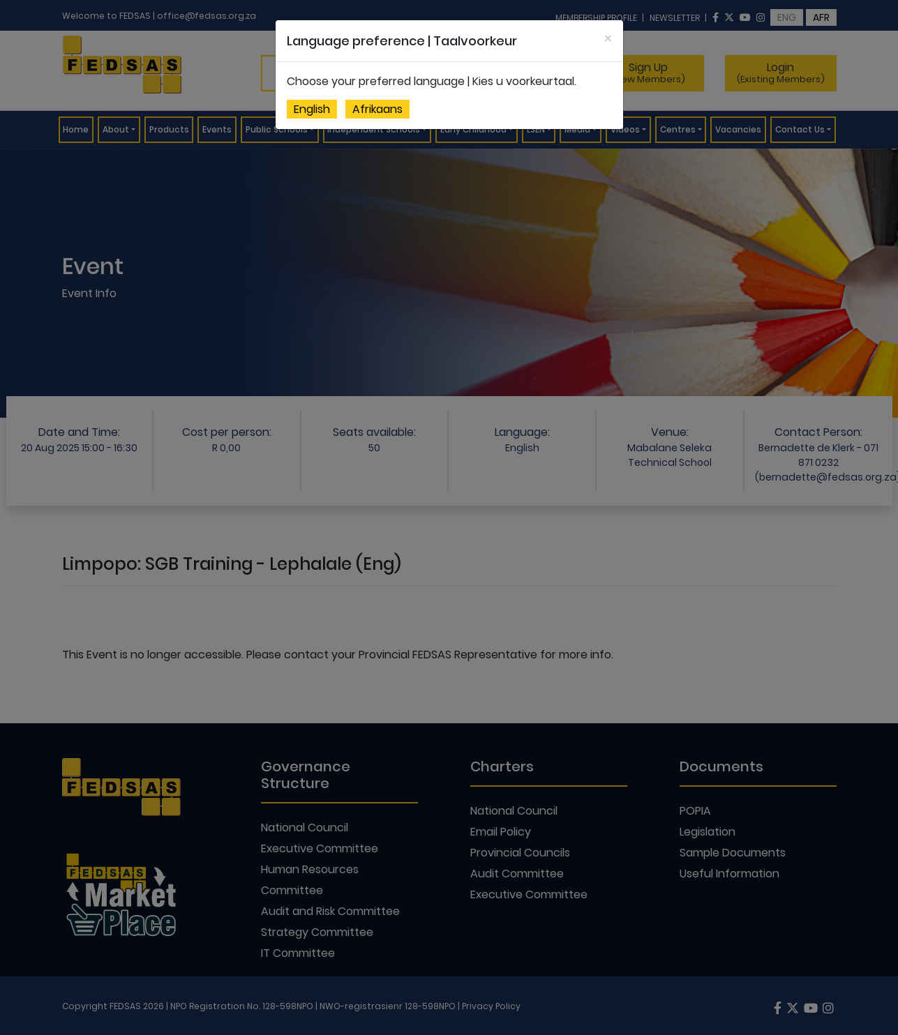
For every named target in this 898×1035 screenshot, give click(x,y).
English (312, 109)
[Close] (608, 38)
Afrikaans (377, 109)
